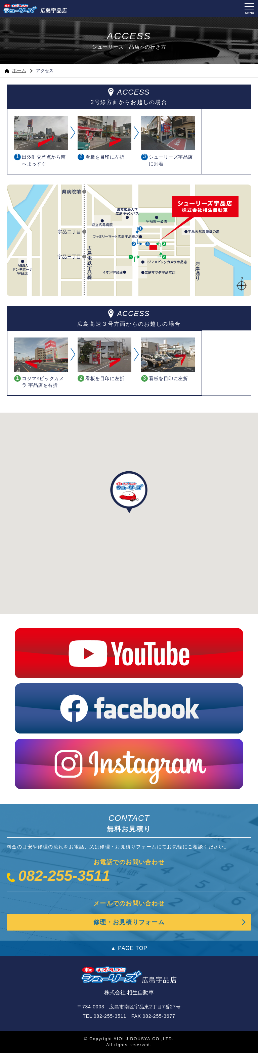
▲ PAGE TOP (129, 948)
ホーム (15, 70)
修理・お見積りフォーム (129, 922)
